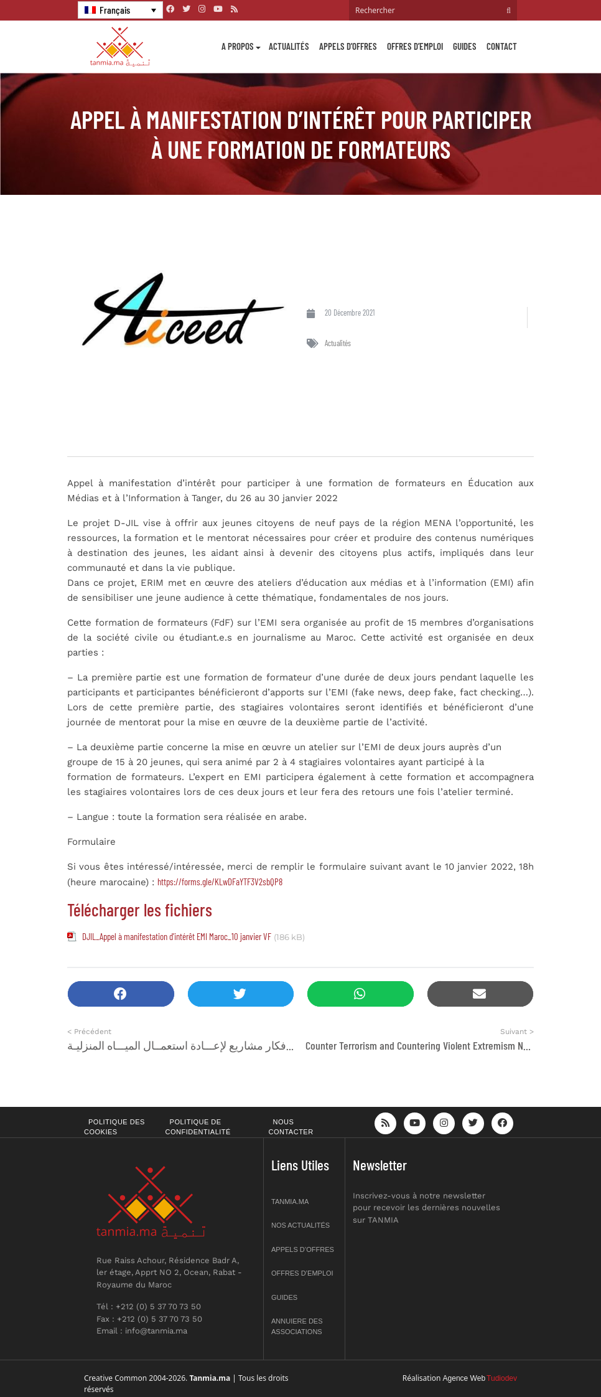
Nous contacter (291, 1127)
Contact (502, 46)
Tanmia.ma (290, 1201)
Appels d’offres (348, 46)
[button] (121, 994)
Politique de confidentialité (198, 1127)
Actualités (289, 46)
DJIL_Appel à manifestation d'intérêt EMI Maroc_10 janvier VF (176, 936)
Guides (465, 46)
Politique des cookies (114, 1127)
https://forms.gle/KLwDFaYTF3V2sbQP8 (219, 881)
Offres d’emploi (415, 46)
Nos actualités (300, 1225)
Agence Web (464, 1378)
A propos (237, 46)
